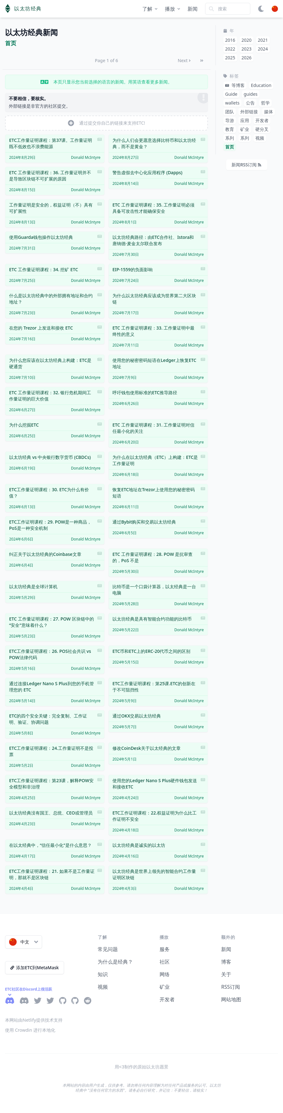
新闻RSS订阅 (246, 165)
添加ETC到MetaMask (34, 968)
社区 (165, 961)
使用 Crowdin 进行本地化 (30, 1030)
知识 (103, 974)
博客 (226, 961)
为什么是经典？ (115, 961)
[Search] (227, 9)
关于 (226, 974)
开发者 (167, 999)
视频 (103, 986)
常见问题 (108, 949)
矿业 (165, 986)
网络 (165, 974)
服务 (165, 949)
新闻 (193, 8)
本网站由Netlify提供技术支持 (34, 1020)
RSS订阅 (230, 986)
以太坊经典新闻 (31, 32)
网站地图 (231, 999)
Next (184, 60)
